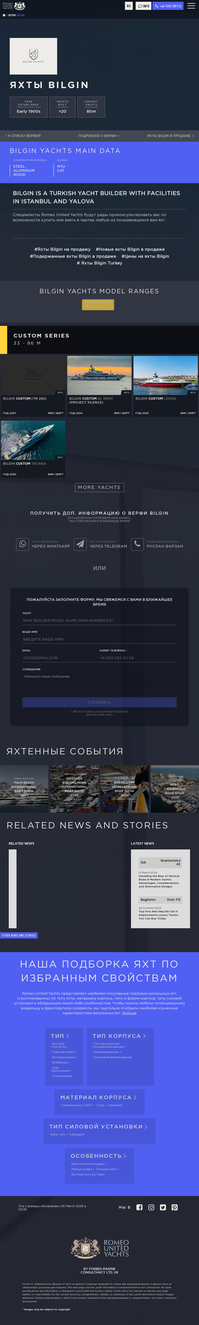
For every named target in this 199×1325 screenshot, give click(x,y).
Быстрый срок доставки (88, 1174)
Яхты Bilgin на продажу (64, 250)
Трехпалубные (62, 1076)
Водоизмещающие (106, 1052)
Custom (98, 304)
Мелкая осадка (81, 1169)
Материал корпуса (99, 1097)
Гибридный (76, 1135)
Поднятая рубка (63, 1052)
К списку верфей (22, 136)
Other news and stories (19, 935)
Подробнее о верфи (99, 136)
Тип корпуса (120, 1036)
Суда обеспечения (60, 1069)
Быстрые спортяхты (58, 1045)
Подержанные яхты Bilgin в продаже (74, 256)
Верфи (12, 15)
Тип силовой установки (99, 1127)
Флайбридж (60, 1062)
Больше (129, 1013)
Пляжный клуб (106, 1169)
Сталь (100, 1105)
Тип (61, 1036)
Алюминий (115, 1105)
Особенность (100, 1156)
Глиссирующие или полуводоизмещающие (108, 1045)
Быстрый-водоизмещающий (112, 1057)
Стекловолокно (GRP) (76, 1105)
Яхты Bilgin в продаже (171, 136)
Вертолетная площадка (87, 1164)
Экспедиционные (63, 1057)
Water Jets (57, 1135)
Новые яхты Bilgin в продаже (132, 250)
